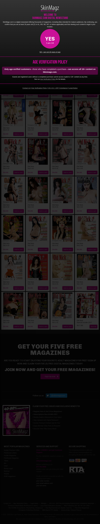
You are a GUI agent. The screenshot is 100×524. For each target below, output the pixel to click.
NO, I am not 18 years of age (50, 52)
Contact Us (26, 88)
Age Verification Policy (48, 79)
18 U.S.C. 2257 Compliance (58, 88)
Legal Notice (73, 88)
